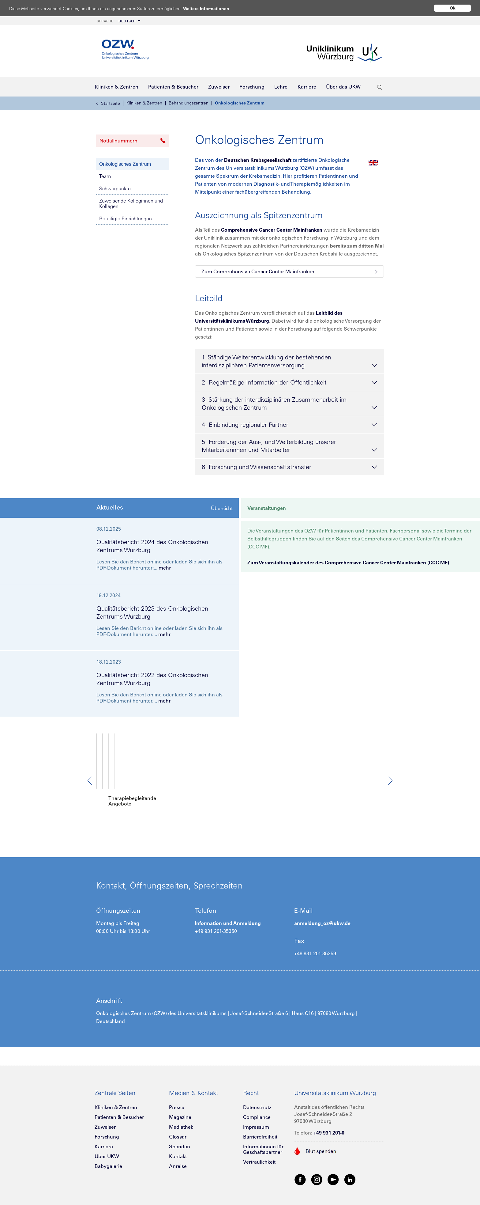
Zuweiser (105, 1121)
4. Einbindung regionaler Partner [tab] (289, 425)
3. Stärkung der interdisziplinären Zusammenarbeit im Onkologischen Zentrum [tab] (289, 404)
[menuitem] (117, 20)
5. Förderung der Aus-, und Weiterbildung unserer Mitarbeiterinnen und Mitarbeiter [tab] (289, 446)
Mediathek (181, 1121)
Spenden (179, 1141)
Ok (453, 8)
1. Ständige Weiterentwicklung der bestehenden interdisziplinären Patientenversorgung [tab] (289, 361)
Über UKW (107, 1150)
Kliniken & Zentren (144, 103)
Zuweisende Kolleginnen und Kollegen (131, 203)
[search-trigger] (379, 87)
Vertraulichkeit (259, 1156)
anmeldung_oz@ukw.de (322, 917)
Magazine (180, 1111)
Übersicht (222, 508)
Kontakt (178, 1150)
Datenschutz (257, 1101)
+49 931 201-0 (328, 1127)
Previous (90, 778)
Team (105, 176)
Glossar (177, 1131)
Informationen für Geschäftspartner (263, 1143)
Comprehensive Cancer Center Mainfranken (271, 230)
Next (390, 778)
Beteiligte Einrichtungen (125, 218)
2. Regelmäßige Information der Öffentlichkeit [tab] (289, 382)
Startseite (108, 103)
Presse (176, 1101)
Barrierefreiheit (260, 1131)
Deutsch (116, 21)
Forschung (107, 1131)
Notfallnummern (132, 140)
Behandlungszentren (188, 103)
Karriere (104, 1141)
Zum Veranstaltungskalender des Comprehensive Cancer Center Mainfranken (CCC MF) (348, 562)
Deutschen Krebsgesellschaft (257, 160)
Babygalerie (108, 1160)
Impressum (256, 1121)
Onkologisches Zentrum (239, 103)
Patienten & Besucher (119, 1111)
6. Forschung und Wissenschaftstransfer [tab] (289, 467)
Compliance (257, 1111)
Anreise (178, 1160)
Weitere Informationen (212, 8)
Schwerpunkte (115, 188)
